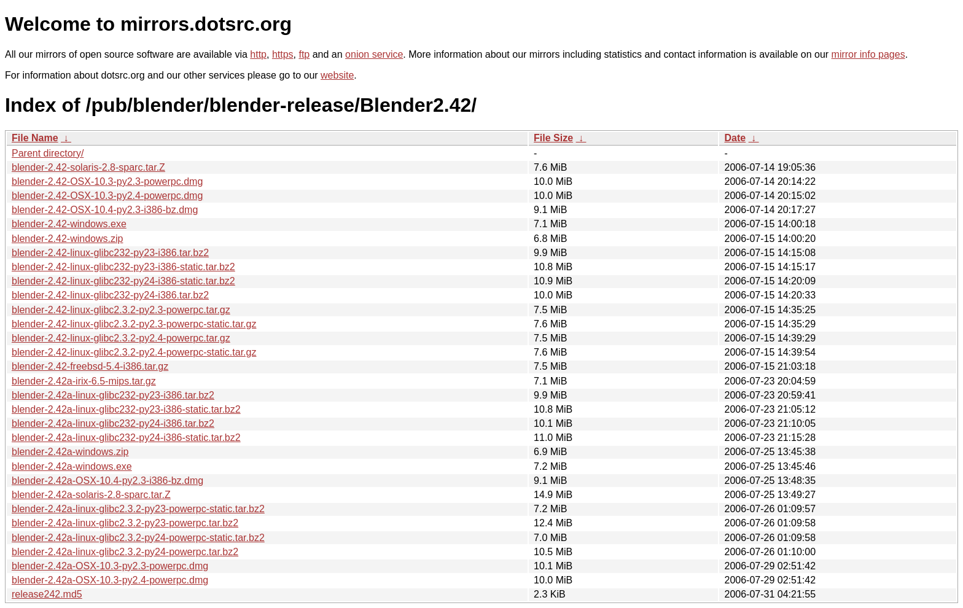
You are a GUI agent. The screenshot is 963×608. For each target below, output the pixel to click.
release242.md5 (47, 594)
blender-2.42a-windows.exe (72, 466)
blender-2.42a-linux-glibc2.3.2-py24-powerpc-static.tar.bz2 (138, 537)
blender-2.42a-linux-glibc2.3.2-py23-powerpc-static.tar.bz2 (138, 509)
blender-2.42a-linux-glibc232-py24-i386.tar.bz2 (113, 423)
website (337, 75)
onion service (374, 54)
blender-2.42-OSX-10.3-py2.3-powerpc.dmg (107, 181)
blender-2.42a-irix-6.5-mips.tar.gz (84, 381)
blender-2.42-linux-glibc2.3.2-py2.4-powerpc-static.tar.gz (134, 352)
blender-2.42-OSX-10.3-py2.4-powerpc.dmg (107, 195)
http (258, 54)
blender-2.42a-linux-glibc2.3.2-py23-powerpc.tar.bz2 (125, 523)
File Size (553, 138)
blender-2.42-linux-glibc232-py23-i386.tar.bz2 (110, 252)
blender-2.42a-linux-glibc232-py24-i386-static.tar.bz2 (126, 437)
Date (735, 138)
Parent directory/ (48, 153)
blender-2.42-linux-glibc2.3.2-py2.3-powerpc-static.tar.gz (134, 324)
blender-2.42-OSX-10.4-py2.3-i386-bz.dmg (105, 210)
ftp (304, 54)
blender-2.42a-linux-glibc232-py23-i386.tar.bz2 (113, 395)
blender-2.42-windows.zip (67, 238)
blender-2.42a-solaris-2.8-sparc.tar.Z (91, 494)
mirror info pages (868, 54)
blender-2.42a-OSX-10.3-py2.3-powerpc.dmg (110, 566)
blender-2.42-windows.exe (69, 224)
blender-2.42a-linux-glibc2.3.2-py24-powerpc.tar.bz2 (125, 552)
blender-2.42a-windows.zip (70, 451)
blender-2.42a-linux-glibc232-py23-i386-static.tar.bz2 (126, 409)
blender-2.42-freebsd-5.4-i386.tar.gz (90, 366)
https (283, 54)
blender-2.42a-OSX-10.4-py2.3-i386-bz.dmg (107, 480)
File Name (35, 138)
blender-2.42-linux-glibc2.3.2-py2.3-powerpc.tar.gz (121, 310)
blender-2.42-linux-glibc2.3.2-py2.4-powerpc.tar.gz (121, 338)
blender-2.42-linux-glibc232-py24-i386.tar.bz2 (110, 295)
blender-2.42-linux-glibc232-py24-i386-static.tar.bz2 (123, 281)
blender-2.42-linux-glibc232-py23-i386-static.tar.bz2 (123, 267)
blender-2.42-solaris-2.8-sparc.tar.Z (88, 167)
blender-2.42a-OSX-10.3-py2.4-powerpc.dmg (110, 580)
